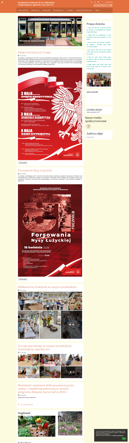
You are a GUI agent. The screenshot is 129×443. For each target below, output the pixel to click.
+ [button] (92, 2)
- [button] (95, 2)
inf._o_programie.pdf (25, 404)
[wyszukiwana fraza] (103, 5)
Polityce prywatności (117, 435)
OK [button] (124, 438)
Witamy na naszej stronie (32, 40)
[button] (101, 2)
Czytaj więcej (23, 163)
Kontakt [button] (70, 10)
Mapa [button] (97, 10)
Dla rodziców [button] (58, 10)
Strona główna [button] (23, 10)
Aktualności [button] (35, 10)
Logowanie (109, 2)
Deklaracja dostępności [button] (84, 10)
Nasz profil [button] (46, 10)
